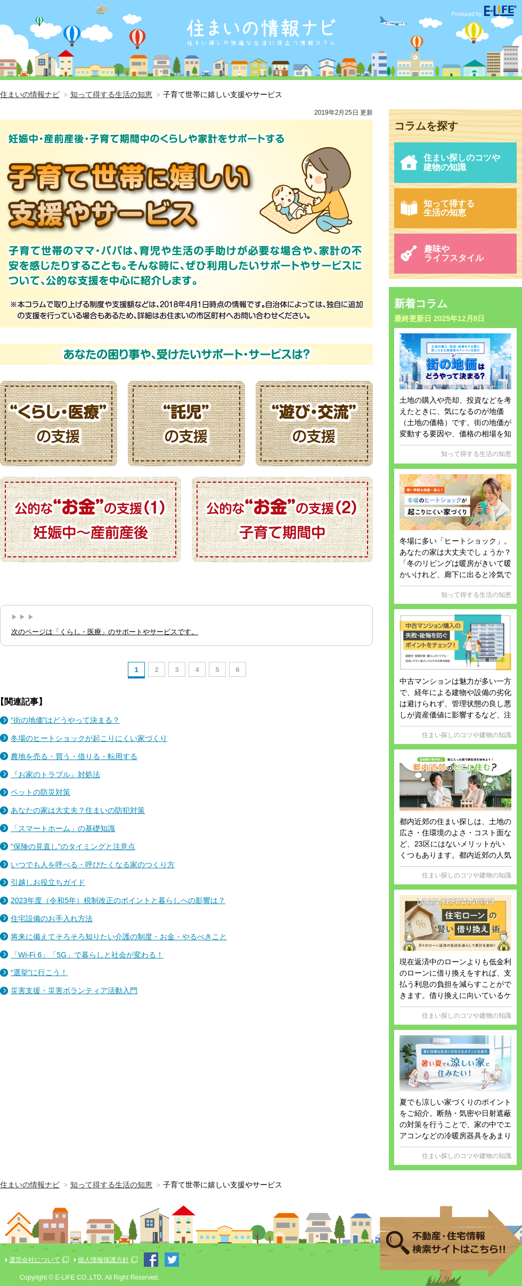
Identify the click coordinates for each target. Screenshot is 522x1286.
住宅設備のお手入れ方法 (52, 918)
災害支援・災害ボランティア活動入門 (74, 990)
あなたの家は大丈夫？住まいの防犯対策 (78, 810)
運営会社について (34, 1260)
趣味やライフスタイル (441, 253)
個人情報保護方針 (103, 1260)
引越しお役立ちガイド (48, 882)
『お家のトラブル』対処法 (55, 774)
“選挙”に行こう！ (39, 972)
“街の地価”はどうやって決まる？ (65, 720)
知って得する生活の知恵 (437, 208)
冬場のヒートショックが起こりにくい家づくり (89, 738)
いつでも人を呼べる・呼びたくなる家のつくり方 (93, 864)
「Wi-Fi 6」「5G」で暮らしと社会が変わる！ (87, 954)
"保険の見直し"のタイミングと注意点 (73, 846)
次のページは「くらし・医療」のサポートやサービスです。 (104, 632)
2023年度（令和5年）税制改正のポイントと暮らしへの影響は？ (118, 900)
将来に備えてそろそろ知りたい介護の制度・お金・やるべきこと (119, 936)
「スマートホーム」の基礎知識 (63, 828)
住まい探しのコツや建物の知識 (449, 162)
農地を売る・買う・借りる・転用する (74, 756)
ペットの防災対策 (40, 792)
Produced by (484, 14)
